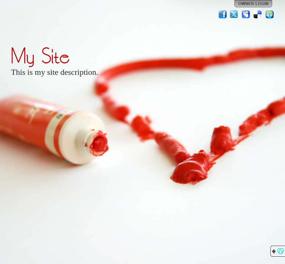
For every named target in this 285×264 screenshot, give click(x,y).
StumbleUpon (269, 14)
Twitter (234, 14)
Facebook (223, 14)
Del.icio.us (258, 14)
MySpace (246, 14)
